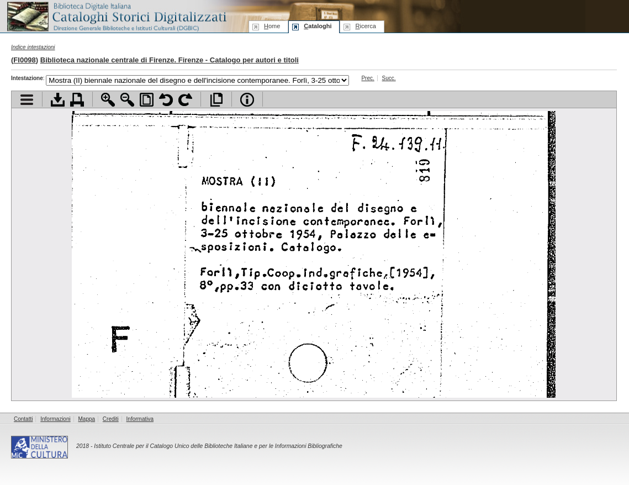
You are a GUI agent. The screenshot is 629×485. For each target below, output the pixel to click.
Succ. (389, 78)
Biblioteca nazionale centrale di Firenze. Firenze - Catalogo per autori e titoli (169, 60)
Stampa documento (77, 100)
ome (272, 26)
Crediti (111, 419)
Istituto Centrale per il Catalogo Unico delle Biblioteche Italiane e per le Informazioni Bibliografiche (218, 446)
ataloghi (317, 26)
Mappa (87, 419)
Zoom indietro (127, 100)
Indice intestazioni (33, 47)
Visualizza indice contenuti (27, 100)
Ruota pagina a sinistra (166, 100)
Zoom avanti (108, 100)
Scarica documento (58, 100)
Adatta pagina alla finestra (147, 100)
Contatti (23, 419)
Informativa (140, 419)
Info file (247, 100)
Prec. (367, 78)
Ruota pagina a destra (185, 100)
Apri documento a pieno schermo (216, 100)
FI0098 (24, 60)
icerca (365, 26)
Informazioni (55, 419)
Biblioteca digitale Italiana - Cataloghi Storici (116, 15)
